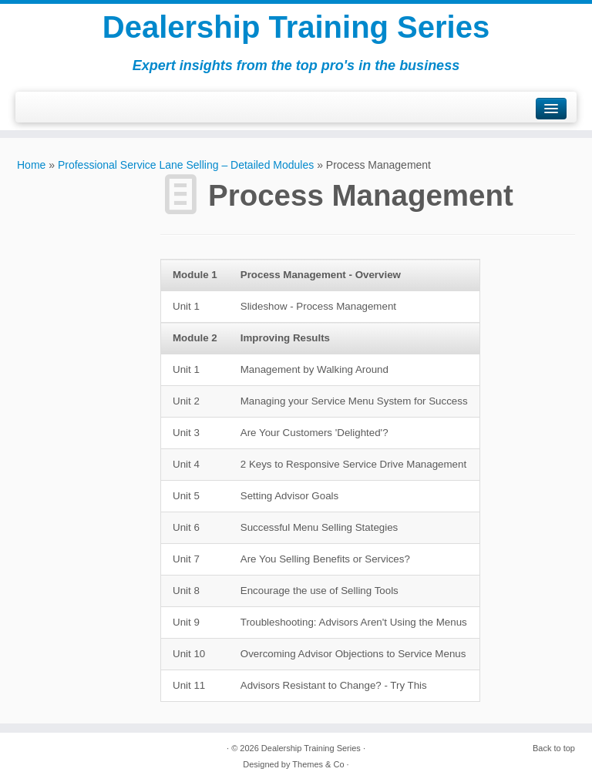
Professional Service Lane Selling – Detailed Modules (186, 165)
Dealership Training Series (296, 27)
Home (31, 165)
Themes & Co (318, 764)
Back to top (554, 748)
